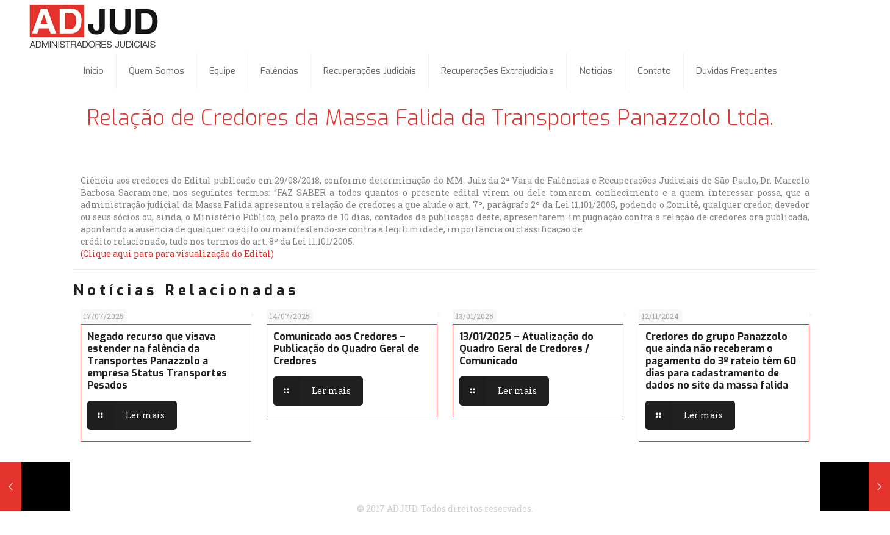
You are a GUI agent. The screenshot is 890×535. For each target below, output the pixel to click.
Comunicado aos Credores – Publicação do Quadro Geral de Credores (346, 348)
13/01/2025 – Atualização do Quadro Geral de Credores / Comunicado (526, 348)
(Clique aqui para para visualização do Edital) (177, 253)
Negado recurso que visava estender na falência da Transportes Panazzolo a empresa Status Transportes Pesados (157, 361)
